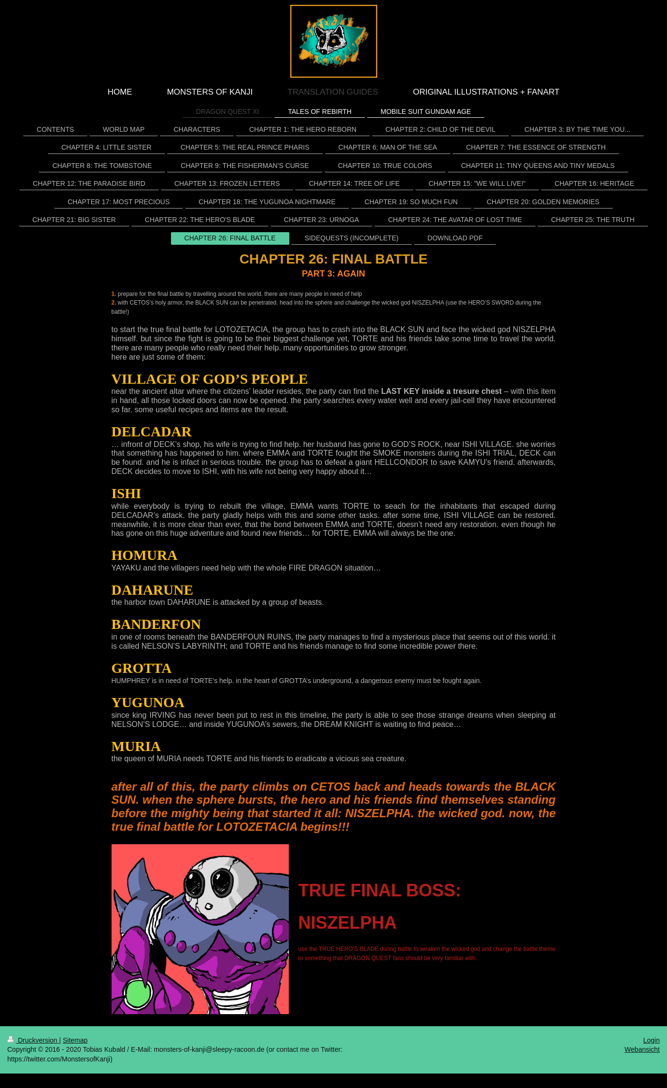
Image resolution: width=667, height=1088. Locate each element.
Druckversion (33, 1040)
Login (651, 1040)
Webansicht (642, 1049)
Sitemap (75, 1040)
